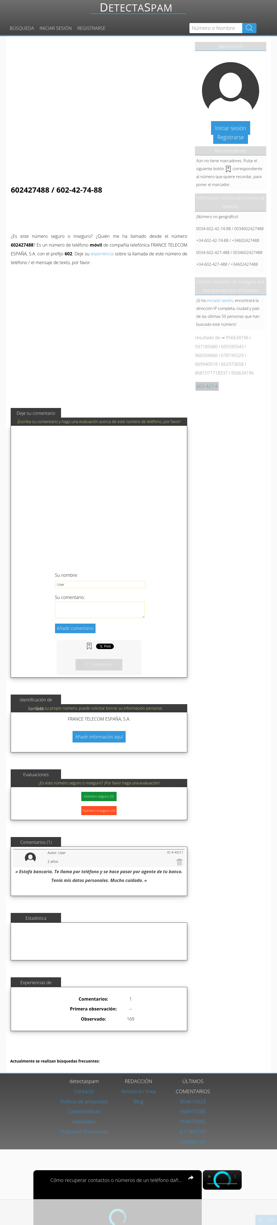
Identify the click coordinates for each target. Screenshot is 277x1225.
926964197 (193, 1141)
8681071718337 (211, 373)
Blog (138, 1101)
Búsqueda (22, 28)
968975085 (193, 1111)
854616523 (193, 1101)
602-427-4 (207, 386)
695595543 (232, 347)
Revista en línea (138, 1091)
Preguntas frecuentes (84, 1131)
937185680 (206, 347)
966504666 (206, 355)
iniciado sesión (220, 300)
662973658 (232, 364)
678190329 (232, 355)
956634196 (237, 338)
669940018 (206, 364)
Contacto (84, 1091)
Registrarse (91, 28)
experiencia (102, 254)
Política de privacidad (84, 1101)
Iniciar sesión (55, 28)
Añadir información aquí (99, 737)
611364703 (193, 1131)
